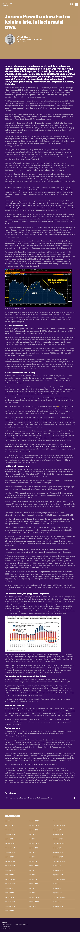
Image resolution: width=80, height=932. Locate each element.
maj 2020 (32, 906)
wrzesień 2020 (10, 902)
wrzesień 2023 (10, 848)
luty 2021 (32, 893)
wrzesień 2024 (10, 830)
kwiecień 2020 (58, 906)
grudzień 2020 (10, 897)
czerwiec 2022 (10, 870)
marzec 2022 (9, 875)
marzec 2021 (9, 893)
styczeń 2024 (58, 839)
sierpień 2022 (34, 866)
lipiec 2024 (57, 830)
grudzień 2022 (10, 861)
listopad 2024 (34, 825)
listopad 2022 (34, 861)
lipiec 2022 (57, 866)
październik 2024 (59, 825)
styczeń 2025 (9, 825)
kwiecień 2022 (58, 870)
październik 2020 (59, 897)
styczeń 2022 (58, 875)
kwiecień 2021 (58, 888)
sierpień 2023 (34, 848)
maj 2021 (32, 888)
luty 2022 (32, 875)
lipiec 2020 (57, 902)
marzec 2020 (9, 911)
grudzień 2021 (10, 879)
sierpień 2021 (33, 884)
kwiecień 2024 (58, 834)
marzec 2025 (57, 821)
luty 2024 (32, 839)
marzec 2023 (9, 857)
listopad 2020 (34, 897)
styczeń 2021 (57, 893)
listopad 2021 (33, 879)
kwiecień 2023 (58, 852)
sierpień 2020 (34, 902)
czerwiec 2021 (10, 888)
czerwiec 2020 (10, 906)
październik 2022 (59, 861)
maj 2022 (32, 870)
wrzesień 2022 (10, 866)
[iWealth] (7, 4)
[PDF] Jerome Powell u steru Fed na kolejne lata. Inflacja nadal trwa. (40, 798)
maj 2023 (32, 852)
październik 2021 (59, 879)
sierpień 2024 (34, 830)
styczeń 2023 (58, 857)
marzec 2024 (9, 839)
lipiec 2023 (57, 848)
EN (71, 4)
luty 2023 (32, 857)
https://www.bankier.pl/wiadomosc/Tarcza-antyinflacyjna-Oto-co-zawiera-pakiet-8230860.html (38, 446)
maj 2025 (8, 821)
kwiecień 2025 (34, 821)
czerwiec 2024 (10, 834)
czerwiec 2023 (10, 852)
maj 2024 (32, 834)
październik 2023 (59, 843)
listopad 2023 (34, 843)
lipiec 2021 (56, 884)
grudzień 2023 (10, 843)
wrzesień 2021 (10, 884)
